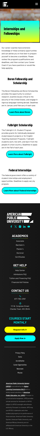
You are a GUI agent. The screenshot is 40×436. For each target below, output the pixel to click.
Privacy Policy (20, 353)
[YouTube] (29, 226)
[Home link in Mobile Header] (5, 4)
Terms (20, 357)
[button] (36, 4)
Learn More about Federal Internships (20, 190)
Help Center (20, 270)
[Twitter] (16, 226)
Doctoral (20, 253)
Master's (20, 249)
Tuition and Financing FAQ (20, 278)
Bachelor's (20, 245)
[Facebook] (11, 226)
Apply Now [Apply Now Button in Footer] (19, 338)
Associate (20, 241)
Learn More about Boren (20, 112)
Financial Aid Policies (20, 282)
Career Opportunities (20, 364)
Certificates (20, 257)
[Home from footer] (20, 217)
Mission (20, 372)
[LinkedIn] (24, 226)
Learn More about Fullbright (20, 154)
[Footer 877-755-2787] (20, 298)
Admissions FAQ (20, 274)
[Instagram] (20, 226)
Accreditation (20, 361)
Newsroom (20, 368)
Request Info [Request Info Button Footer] (19, 329)
